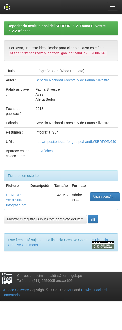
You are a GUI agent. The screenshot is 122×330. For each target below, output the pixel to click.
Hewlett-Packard (94, 290)
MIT (70, 290)
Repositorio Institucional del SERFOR (39, 26)
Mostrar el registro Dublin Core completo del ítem (45, 219)
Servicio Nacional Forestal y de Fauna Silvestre (72, 80)
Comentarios (11, 295)
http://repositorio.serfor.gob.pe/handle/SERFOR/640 (76, 142)
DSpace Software (15, 290)
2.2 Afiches (21, 31)
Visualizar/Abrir (105, 197)
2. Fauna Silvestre (91, 26)
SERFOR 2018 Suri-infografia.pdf (16, 200)
